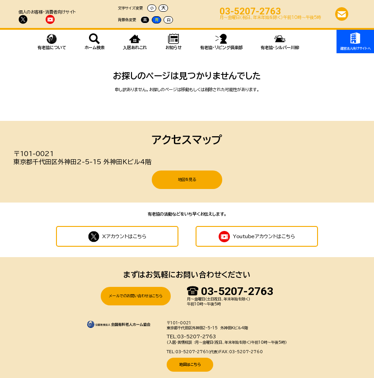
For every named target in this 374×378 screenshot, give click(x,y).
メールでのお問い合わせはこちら (136, 288)
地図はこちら (190, 357)
